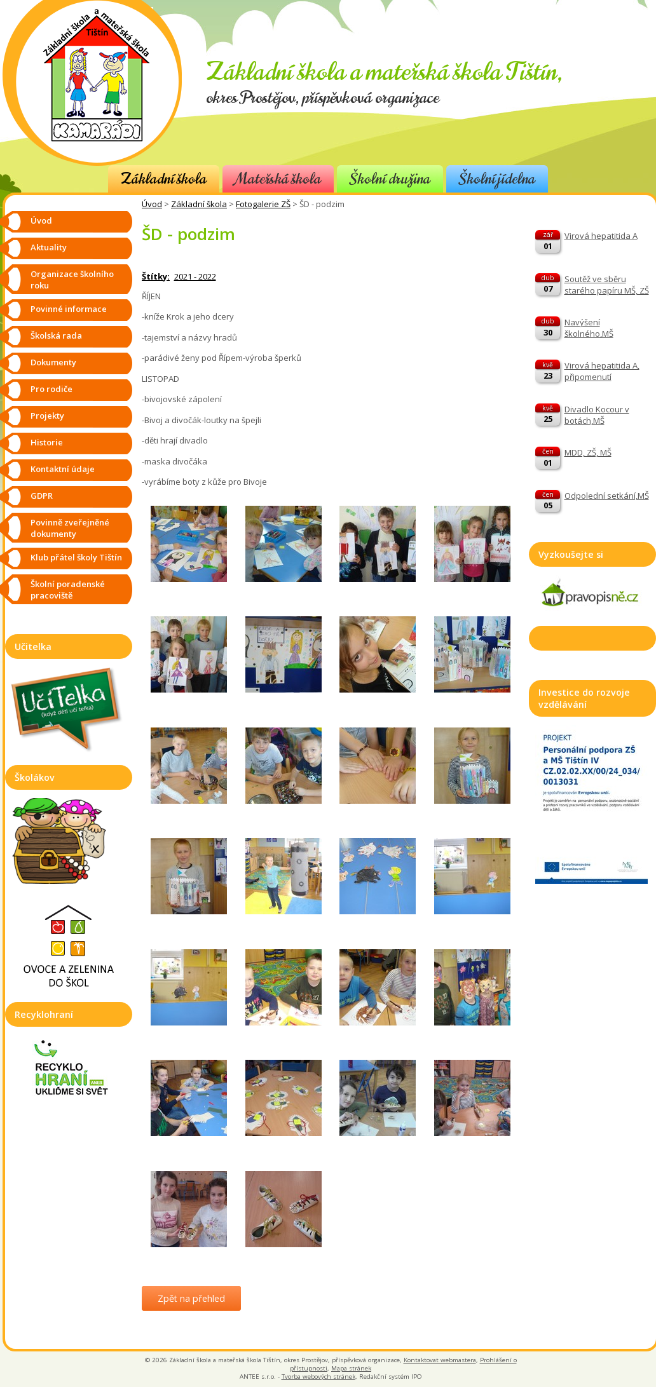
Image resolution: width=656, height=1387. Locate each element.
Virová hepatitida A (601, 235)
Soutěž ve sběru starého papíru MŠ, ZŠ (606, 284)
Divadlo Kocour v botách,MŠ (596, 414)
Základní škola (164, 178)
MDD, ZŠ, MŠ (588, 452)
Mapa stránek (351, 1368)
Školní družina (390, 178)
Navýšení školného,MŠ (588, 327)
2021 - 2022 (195, 276)
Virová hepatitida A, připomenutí (601, 371)
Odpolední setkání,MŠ (606, 495)
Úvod (152, 204)
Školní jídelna (497, 178)
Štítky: (156, 276)
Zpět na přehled (191, 1298)
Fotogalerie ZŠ (263, 204)
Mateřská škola (278, 178)
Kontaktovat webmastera (440, 1360)
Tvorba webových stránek (318, 1376)
